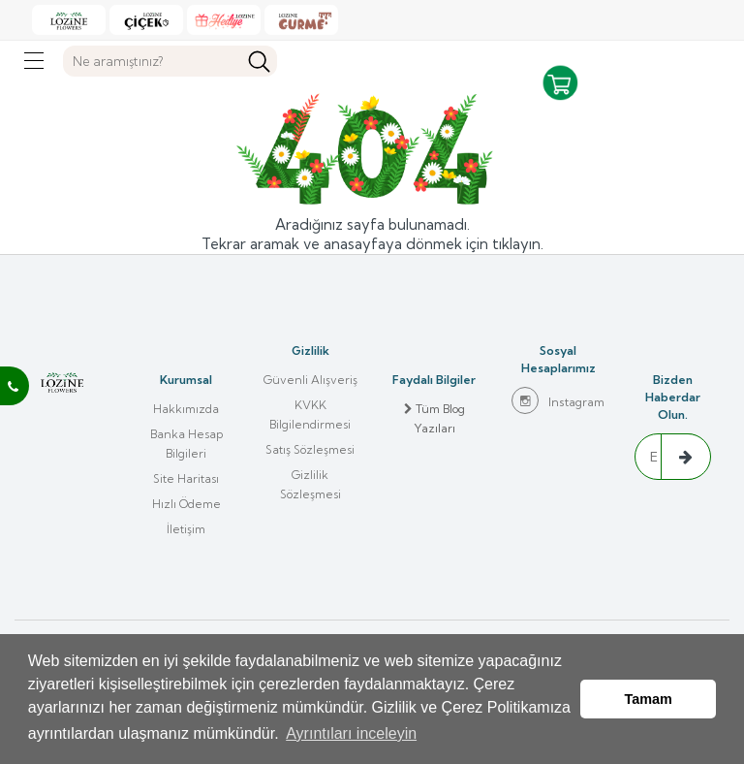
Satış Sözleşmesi (310, 449)
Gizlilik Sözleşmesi (310, 484)
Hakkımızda (186, 408)
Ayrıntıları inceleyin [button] (351, 733)
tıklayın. (517, 244)
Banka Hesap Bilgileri (186, 444)
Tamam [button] (648, 699)
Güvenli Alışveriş (310, 379)
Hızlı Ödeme (186, 503)
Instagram (558, 400)
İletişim (186, 529)
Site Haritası (186, 478)
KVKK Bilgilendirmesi (310, 414)
